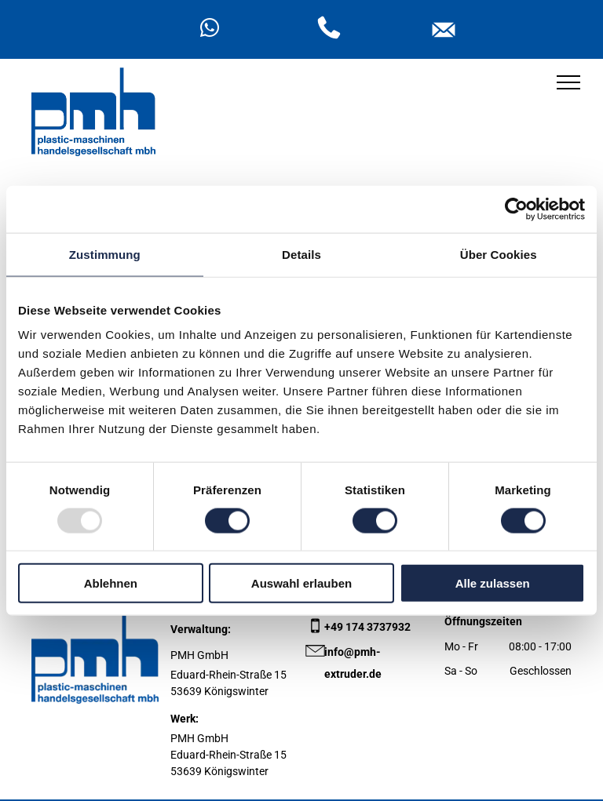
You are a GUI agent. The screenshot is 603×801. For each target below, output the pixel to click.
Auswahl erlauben (301, 583)
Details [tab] (301, 253)
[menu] (568, 82)
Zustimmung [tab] (105, 253)
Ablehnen (110, 583)
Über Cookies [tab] (498, 253)
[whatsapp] (210, 30)
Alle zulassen (492, 583)
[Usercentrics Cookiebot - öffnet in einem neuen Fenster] (516, 208)
